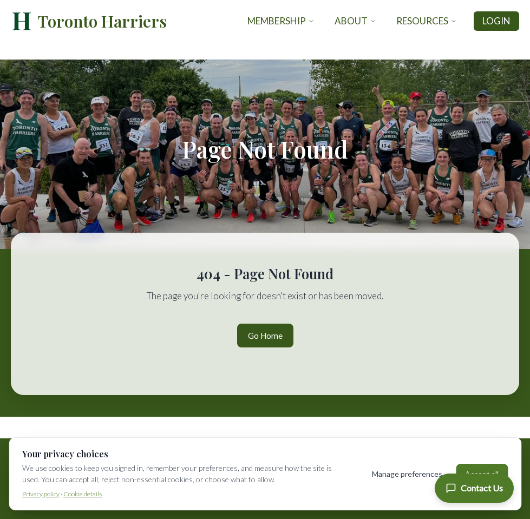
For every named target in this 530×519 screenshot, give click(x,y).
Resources (426, 21)
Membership (281, 21)
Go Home (265, 335)
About (355, 21)
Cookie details (82, 494)
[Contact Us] (474, 488)
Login (496, 21)
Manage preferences (407, 473)
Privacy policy (41, 494)
